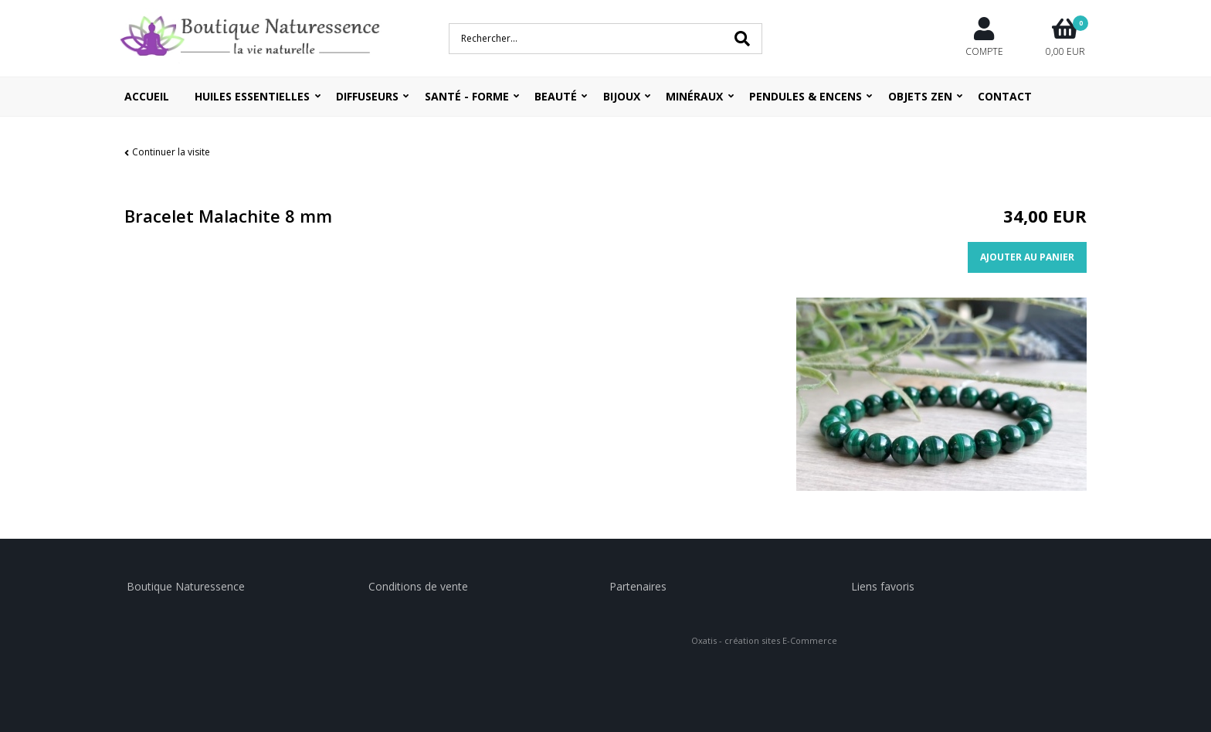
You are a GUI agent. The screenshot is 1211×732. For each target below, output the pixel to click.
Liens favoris (882, 586)
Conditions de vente (418, 586)
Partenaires (638, 586)
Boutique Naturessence (186, 586)
